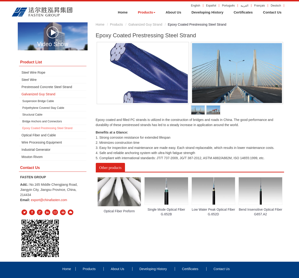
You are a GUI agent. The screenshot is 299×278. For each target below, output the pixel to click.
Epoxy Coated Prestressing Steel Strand (47, 128)
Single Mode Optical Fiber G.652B (166, 212)
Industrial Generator (35, 149)
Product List (31, 62)
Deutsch (276, 5)
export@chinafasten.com (49, 200)
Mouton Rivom (32, 157)
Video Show (52, 37)
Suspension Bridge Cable (38, 101)
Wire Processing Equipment (41, 142)
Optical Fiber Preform (119, 211)
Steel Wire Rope (33, 72)
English (195, 5)
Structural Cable (32, 114)
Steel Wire (29, 80)
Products (116, 24)
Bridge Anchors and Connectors (42, 121)
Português (228, 5)
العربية (244, 5)
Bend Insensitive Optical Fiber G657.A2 (260, 212)
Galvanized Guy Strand (145, 24)
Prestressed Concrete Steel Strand (46, 87)
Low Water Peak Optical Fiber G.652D (213, 212)
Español (211, 5)
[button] (146, 12)
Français (259, 5)
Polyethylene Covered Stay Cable (43, 108)
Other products (110, 168)
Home (100, 24)
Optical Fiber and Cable (38, 135)
